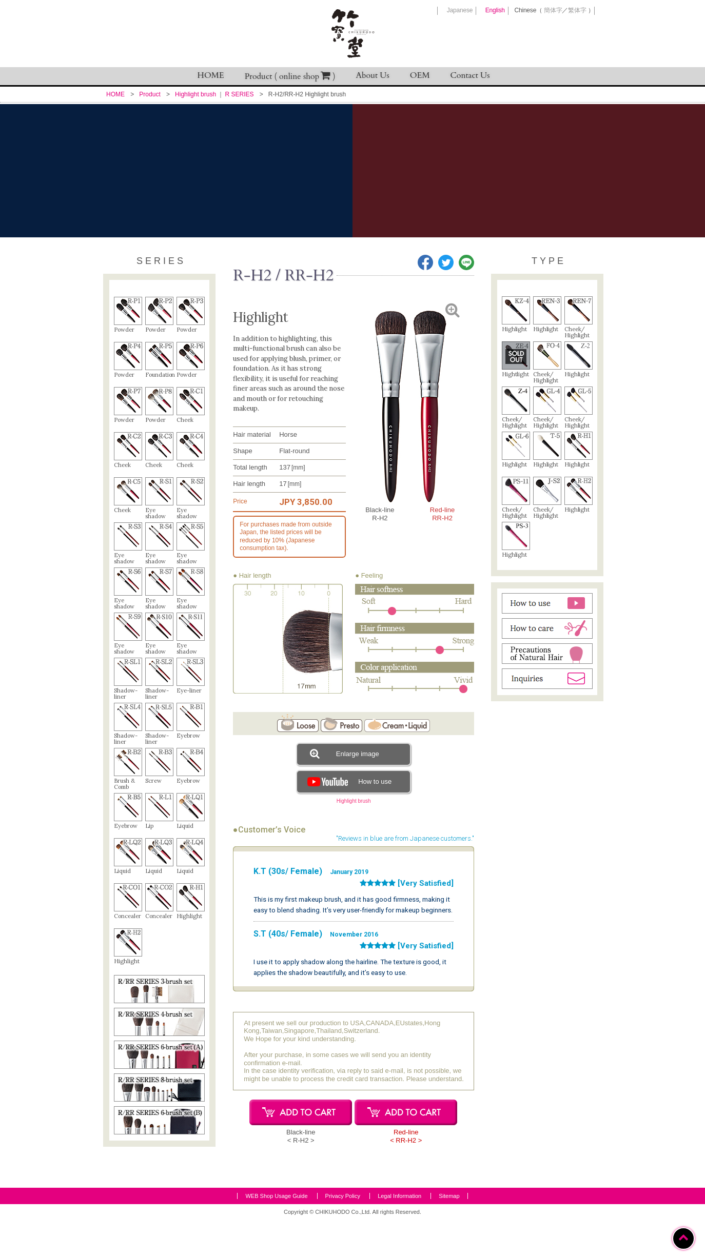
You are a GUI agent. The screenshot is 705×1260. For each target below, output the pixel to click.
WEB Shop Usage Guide (276, 1236)
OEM (420, 75)
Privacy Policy (342, 1236)
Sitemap (449, 1236)
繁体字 (577, 10)
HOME (211, 75)
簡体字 (553, 10)
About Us (372, 75)
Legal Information (399, 1236)
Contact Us (470, 75)
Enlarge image (344, 753)
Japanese (460, 10)
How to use (348, 781)
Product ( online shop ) (290, 76)
